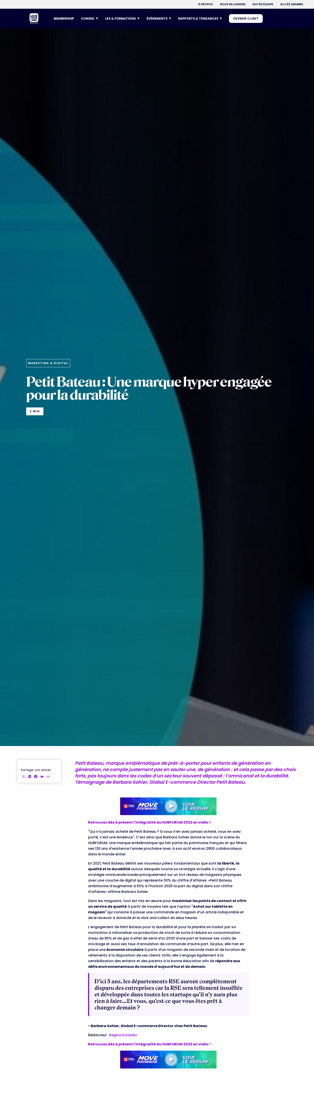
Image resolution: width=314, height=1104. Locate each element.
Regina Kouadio (123, 1035)
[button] (89, 18)
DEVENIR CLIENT (245, 18)
